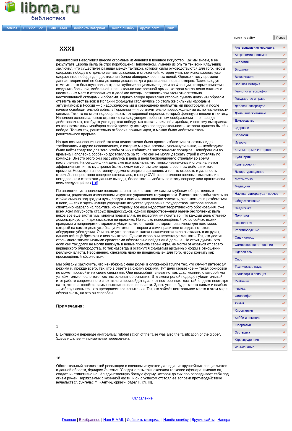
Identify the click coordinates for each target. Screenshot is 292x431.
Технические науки (249, 266)
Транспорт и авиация (250, 274)
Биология (242, 62)
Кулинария (243, 157)
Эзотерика (242, 332)
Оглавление (142, 398)
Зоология (241, 135)
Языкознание (244, 347)
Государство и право (250, 98)
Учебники (242, 281)
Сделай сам (244, 252)
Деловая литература (250, 106)
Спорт (239, 259)
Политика (242, 215)
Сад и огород (244, 237)
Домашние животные (250, 113)
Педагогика (243, 208)
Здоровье (242, 128)
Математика (244, 179)
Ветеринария (244, 77)
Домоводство (244, 120)
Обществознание (247, 201)
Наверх (224, 420)
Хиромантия (244, 310)
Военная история (247, 84)
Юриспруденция (247, 340)
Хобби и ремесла (247, 318)
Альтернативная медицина (254, 47)
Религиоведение (247, 230)
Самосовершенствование (254, 245)
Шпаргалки (243, 325)
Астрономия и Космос (251, 55)
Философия (243, 296)
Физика (240, 288)
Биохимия (242, 69)
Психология (243, 223)
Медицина (242, 186)
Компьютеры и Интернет (253, 150)
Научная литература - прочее (256, 193)
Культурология (245, 164)
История (241, 142)
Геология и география (251, 91)
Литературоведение (249, 171)
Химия (239, 303)
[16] (95, 183)
